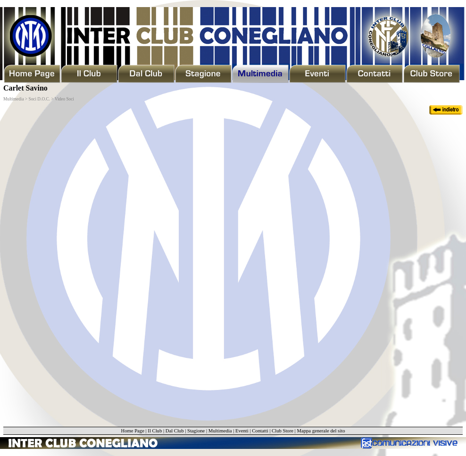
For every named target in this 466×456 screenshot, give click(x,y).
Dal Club (175, 430)
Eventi (242, 430)
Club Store (282, 430)
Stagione (196, 430)
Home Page (132, 430)
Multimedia (220, 430)
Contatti (260, 430)
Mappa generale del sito (321, 430)
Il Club (155, 430)
